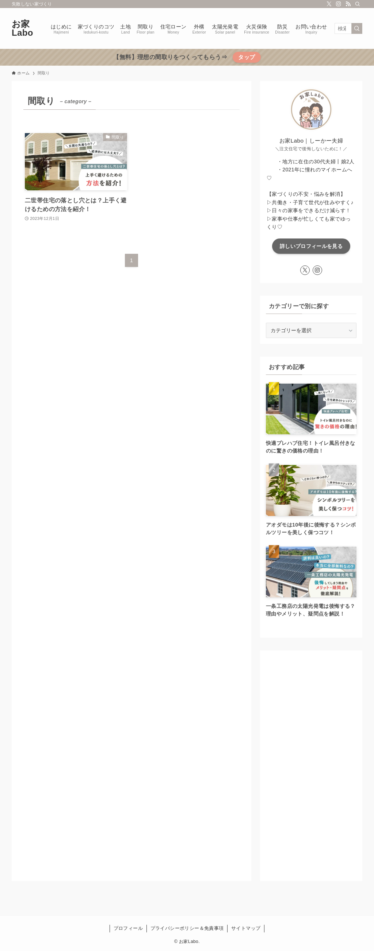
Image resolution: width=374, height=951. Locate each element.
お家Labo (22, 28)
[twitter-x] (329, 4)
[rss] (348, 4)
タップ (246, 57)
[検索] (357, 4)
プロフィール (128, 928)
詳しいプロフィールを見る (311, 246)
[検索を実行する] (356, 28)
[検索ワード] (348, 28)
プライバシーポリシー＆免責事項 (187, 928)
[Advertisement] (311, 765)
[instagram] (338, 4)
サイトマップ (245, 928)
